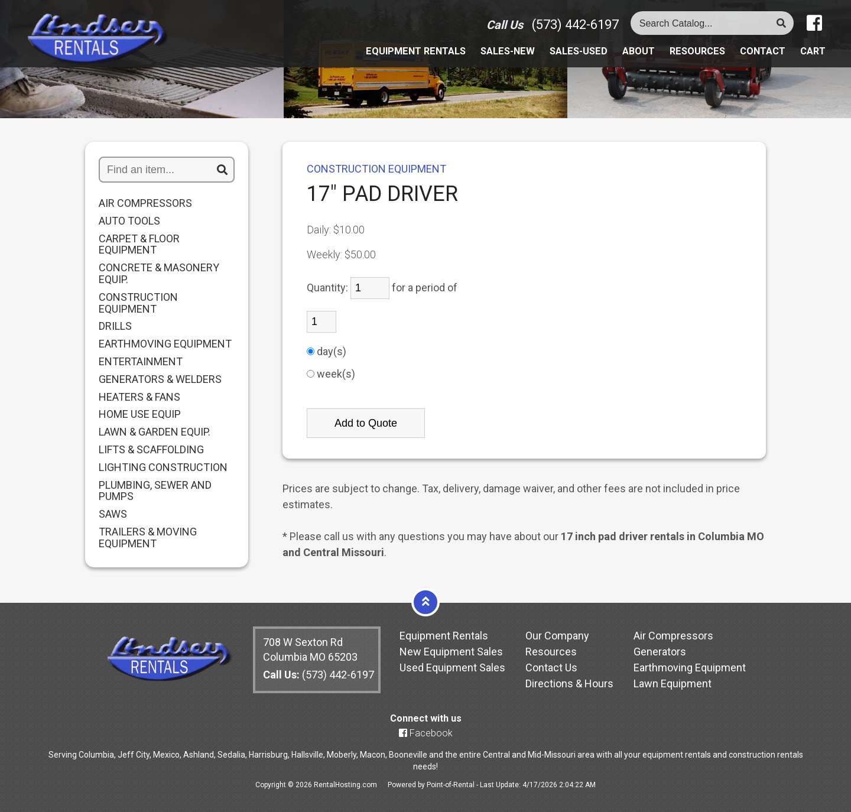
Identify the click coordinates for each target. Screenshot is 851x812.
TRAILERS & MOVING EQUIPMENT (148, 538)
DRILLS (115, 326)
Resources (688, 57)
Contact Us (551, 667)
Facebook (426, 733)
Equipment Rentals (443, 635)
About (625, 57)
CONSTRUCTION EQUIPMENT (138, 303)
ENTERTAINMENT (141, 362)
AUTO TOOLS (129, 221)
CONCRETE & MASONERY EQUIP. (159, 273)
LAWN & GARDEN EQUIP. (154, 432)
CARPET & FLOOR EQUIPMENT (139, 244)
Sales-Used (561, 57)
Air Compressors (673, 635)
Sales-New (484, 57)
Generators (660, 651)
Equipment (385, 57)
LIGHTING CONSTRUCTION (163, 467)
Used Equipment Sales (452, 667)
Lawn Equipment (673, 683)
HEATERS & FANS (139, 397)
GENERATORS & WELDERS (160, 379)
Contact (758, 57)
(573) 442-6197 (575, 29)
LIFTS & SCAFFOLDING (151, 450)
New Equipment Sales (451, 651)
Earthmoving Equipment (690, 667)
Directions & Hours (569, 683)
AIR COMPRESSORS (145, 203)
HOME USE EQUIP (140, 414)
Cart (812, 57)
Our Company (557, 635)
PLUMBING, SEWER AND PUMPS (155, 491)
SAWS (113, 514)
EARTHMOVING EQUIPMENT (165, 344)
